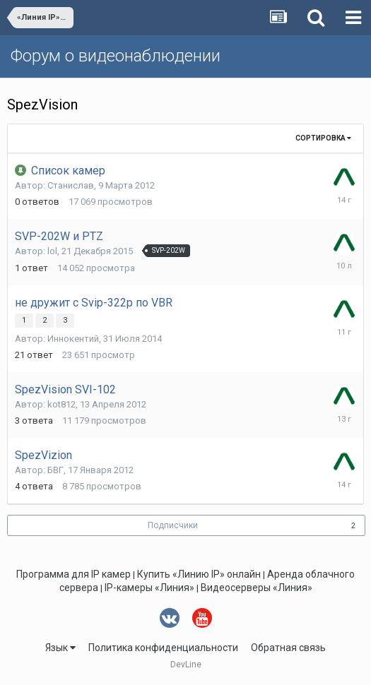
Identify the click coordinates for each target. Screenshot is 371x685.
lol (52, 251)
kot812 (61, 404)
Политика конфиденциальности (163, 647)
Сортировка (323, 138)
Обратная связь (288, 647)
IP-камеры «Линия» (149, 587)
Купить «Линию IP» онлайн (199, 574)
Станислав (70, 185)
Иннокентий (73, 338)
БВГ (55, 470)
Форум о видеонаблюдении (115, 56)
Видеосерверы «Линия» (256, 587)
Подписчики (173, 525)
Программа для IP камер (73, 574)
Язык (60, 647)
